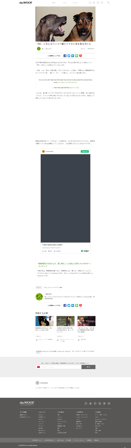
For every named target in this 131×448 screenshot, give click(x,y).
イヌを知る (98, 412)
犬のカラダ (98, 426)
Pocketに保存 (80, 55)
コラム (96, 417)
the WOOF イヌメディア (42, 351)
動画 (61, 287)
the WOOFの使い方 (49, 440)
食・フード (79, 428)
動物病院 (50, 339)
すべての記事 (53, 351)
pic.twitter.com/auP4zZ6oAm (67, 82)
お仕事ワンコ (42, 417)
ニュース (41, 423)
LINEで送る (76, 55)
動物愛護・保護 (61, 426)
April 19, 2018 (74, 87)
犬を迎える (79, 426)
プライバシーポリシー (79, 440)
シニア (78, 419)
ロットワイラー (54, 287)
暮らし (59, 430)
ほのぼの (41, 428)
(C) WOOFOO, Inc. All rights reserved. (27, 445)
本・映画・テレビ (99, 423)
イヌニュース (61, 351)
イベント (59, 417)
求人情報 (68, 440)
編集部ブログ (23, 414)
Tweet (68, 55)
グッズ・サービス (61, 421)
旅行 (58, 428)
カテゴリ (75, 2)
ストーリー (41, 421)
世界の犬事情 (98, 421)
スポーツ (59, 423)
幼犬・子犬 (79, 423)
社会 (96, 432)
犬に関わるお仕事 (61, 432)
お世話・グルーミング (81, 414)
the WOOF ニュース (25, 417)
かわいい (39, 336)
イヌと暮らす (60, 412)
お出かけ (59, 419)
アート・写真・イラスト (101, 414)
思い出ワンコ (42, 430)
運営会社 (96, 440)
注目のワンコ (42, 432)
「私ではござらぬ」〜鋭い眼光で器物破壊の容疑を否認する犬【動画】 (85, 330)
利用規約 (89, 440)
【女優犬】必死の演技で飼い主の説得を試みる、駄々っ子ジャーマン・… (65, 330)
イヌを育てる (79, 412)
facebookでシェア (65, 55)
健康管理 (78, 421)
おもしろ (83, 48)
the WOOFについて (37, 440)
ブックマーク (72, 55)
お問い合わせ (60, 440)
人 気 (64, 2)
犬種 (96, 428)
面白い (85, 339)
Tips (58, 414)
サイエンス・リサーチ (100, 419)
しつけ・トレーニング (81, 417)
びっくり (41, 426)
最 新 (53, 2)
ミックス (46, 339)
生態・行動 (98, 430)
